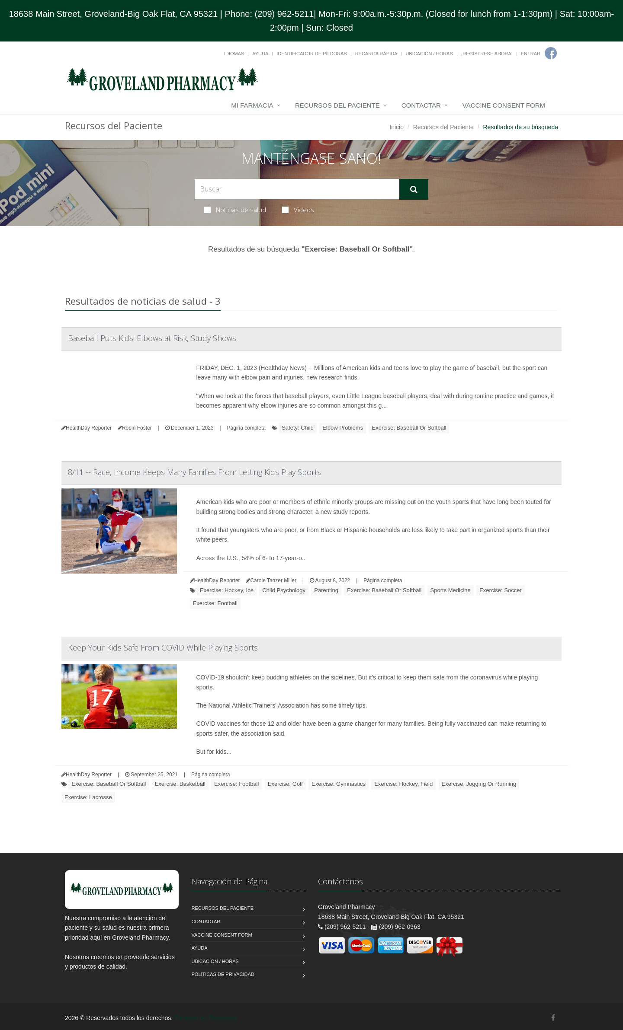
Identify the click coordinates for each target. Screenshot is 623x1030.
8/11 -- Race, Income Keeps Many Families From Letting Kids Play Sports (194, 472)
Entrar (530, 53)
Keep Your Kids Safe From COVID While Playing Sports (163, 647)
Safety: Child (298, 427)
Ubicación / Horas (429, 53)
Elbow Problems (342, 427)
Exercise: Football (215, 603)
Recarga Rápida (376, 53)
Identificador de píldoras (311, 53)
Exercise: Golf (285, 784)
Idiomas (234, 53)
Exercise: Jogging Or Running (479, 784)
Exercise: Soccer (500, 590)
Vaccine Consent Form (503, 105)
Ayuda (260, 53)
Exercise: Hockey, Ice (227, 590)
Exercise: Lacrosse (88, 797)
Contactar (421, 105)
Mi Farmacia (252, 105)
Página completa (246, 428)
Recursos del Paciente (337, 105)
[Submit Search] (413, 189)
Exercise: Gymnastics (339, 784)
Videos (298, 209)
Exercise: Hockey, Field (403, 784)
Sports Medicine (450, 590)
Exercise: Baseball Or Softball (409, 427)
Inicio (396, 127)
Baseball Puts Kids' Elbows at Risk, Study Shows (152, 338)
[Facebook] (551, 53)
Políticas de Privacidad (223, 974)
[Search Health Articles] (297, 189)
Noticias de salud (235, 209)
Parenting (326, 590)
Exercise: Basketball (180, 784)
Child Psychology (283, 590)
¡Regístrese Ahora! (487, 53)
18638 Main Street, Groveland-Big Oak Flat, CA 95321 (113, 14)
